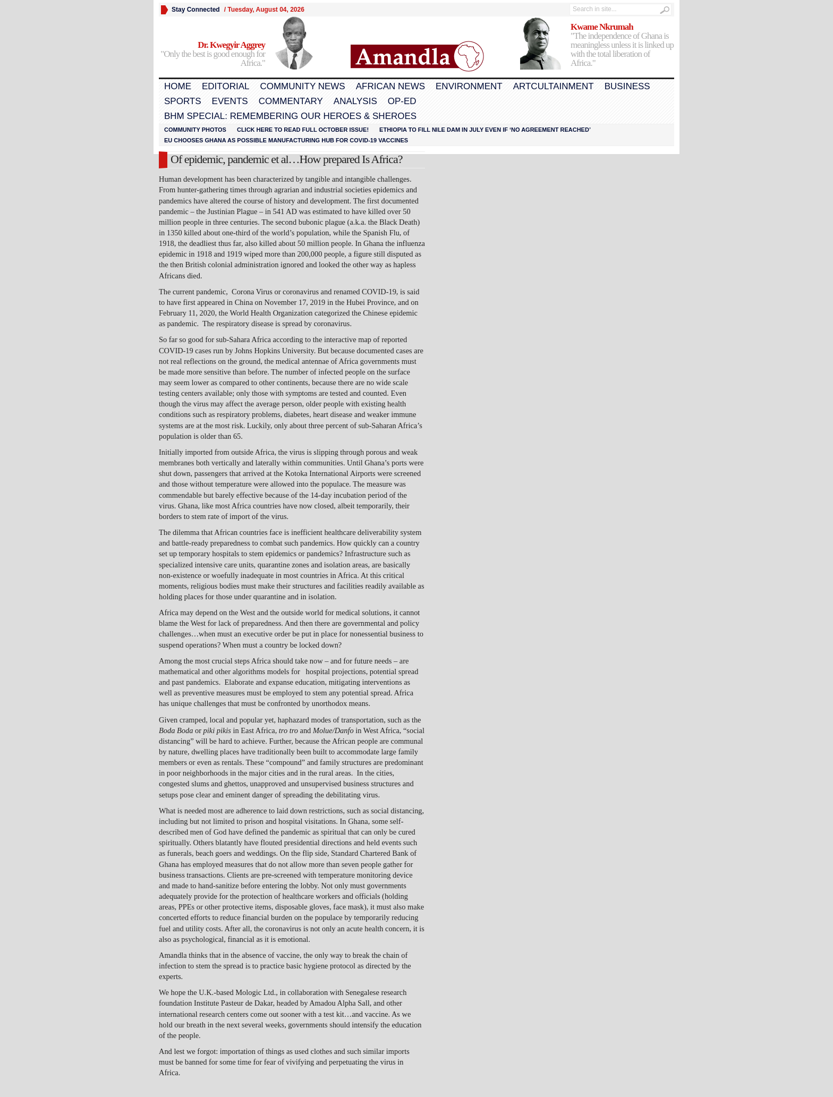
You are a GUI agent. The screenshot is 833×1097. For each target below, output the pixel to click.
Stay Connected (196, 9)
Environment (469, 86)
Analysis (355, 101)
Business (627, 86)
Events (230, 101)
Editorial (225, 86)
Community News (302, 86)
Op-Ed (402, 101)
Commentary (291, 101)
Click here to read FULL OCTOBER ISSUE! (303, 129)
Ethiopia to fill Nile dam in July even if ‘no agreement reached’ (485, 129)
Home (177, 86)
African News (390, 86)
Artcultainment (553, 86)
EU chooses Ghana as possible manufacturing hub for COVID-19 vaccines (286, 140)
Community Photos (195, 129)
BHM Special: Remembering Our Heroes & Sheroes (290, 116)
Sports (182, 101)
